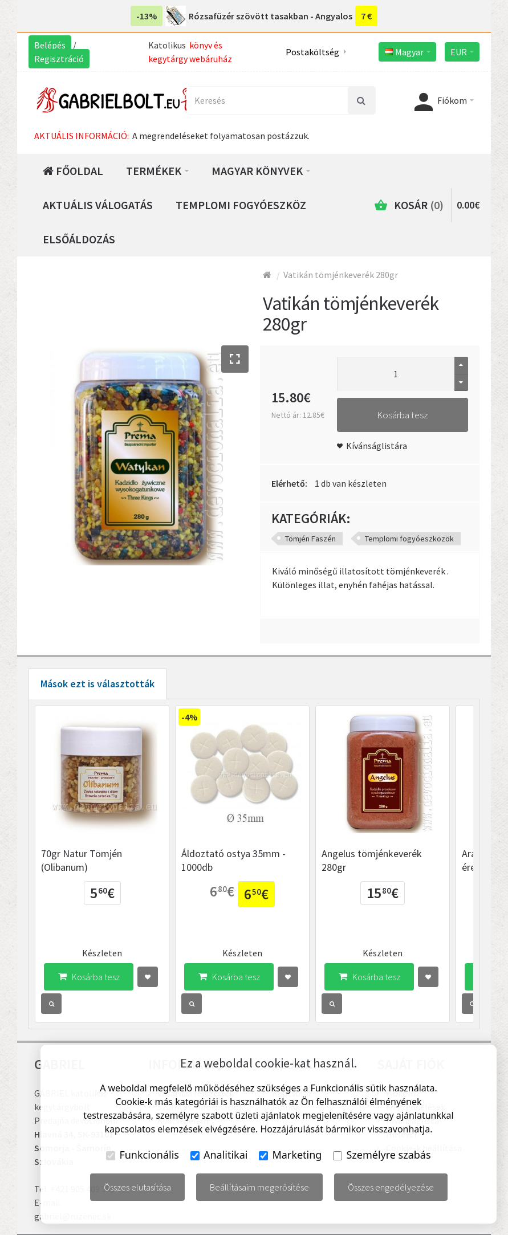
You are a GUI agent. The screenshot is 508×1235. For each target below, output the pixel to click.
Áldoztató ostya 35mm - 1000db (241, 868)
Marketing (290, 1154)
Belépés (50, 45)
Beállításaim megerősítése (259, 1187)
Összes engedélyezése (391, 1187)
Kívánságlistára (376, 445)
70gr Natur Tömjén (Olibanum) (81, 868)
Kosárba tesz (402, 415)
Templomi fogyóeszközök (409, 538)
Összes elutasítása (137, 1187)
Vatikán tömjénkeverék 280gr (340, 274)
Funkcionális (142, 1154)
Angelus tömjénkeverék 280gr (402, 861)
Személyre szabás (381, 1154)
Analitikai (219, 1154)
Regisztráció (59, 58)
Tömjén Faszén (310, 538)
